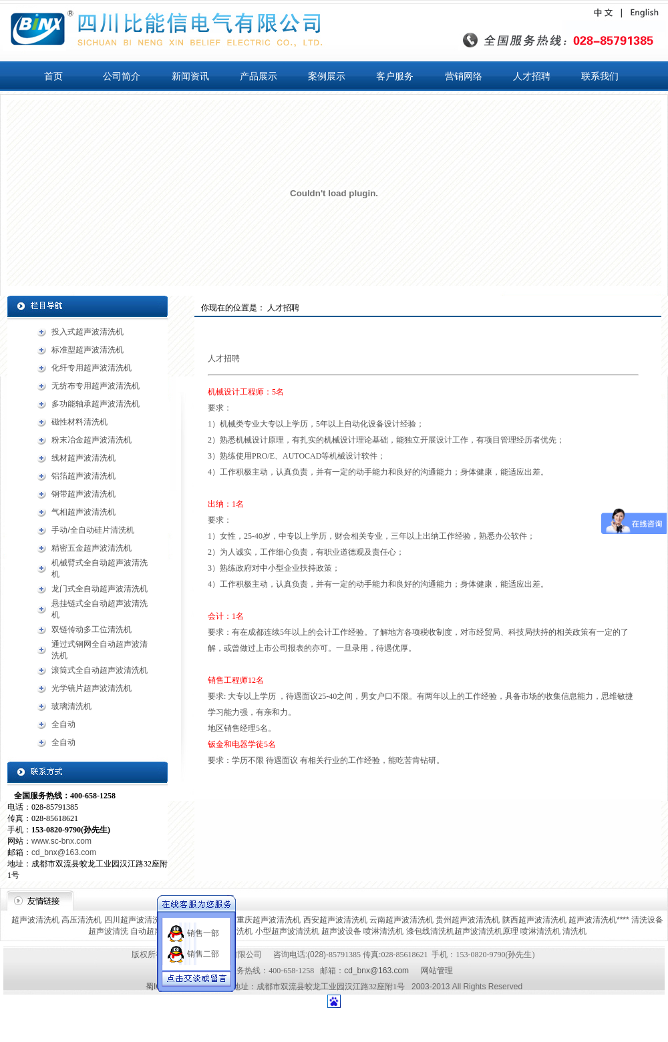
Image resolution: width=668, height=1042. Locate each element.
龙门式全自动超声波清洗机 (99, 588)
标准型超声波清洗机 (87, 349)
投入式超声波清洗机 (87, 331)
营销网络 (463, 76)
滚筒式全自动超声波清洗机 (99, 670)
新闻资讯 (190, 76)
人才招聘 (531, 76)
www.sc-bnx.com (61, 841)
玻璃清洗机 (71, 706)
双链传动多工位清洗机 (91, 629)
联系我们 (600, 76)
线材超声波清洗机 (83, 458)
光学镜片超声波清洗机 (91, 688)
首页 (53, 76)
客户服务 (394, 76)
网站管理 (437, 970)
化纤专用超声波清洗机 (91, 367)
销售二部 (203, 942)
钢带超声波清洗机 (83, 494)
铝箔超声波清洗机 (83, 476)
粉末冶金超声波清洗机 (91, 440)
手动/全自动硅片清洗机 (92, 530)
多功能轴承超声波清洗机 (95, 404)
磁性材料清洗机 (79, 422)
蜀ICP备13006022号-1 (186, 986)
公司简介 (121, 76)
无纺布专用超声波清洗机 (95, 385)
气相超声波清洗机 (83, 512)
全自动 (63, 724)
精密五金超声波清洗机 (91, 548)
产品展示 (258, 76)
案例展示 (326, 76)
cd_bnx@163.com (63, 852)
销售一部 (203, 922)
